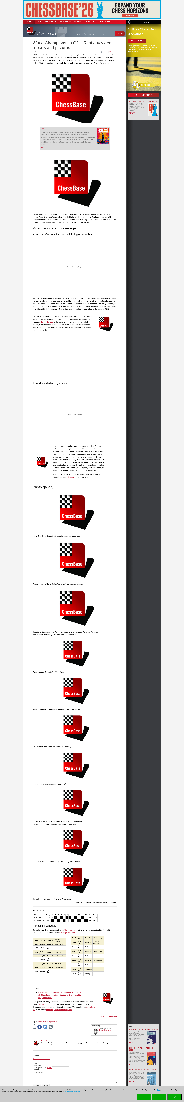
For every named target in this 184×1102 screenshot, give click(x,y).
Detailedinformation (144, 1097)
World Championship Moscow (47, 1022)
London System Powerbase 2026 (143, 1029)
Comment (36, 1069)
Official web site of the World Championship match (59, 992)
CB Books (78, 22)
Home (39, 22)
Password (37, 1065)
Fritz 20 (44, 129)
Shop (29, 22)
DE (96, 34)
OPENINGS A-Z (50, 22)
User (36, 1063)
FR (103, 34)
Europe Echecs (47, 322)
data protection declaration (72, 1091)
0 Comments (113, 52)
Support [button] (90, 22)
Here (158, 1090)
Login (146, 22)
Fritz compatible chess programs (59, 1010)
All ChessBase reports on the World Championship (59, 995)
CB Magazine (65, 22)
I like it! (105, 52)
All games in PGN (45, 998)
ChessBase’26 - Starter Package (143, 101)
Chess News (46, 34)
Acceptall (174, 1097)
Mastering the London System (143, 1070)
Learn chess (104, 22)
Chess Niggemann (105, 1030)
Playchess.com (70, 930)
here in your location (67, 933)
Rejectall (159, 1097)
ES (101, 34)
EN (99, 34)
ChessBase (45, 1041)
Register (49, 1068)
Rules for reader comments (41, 1059)
